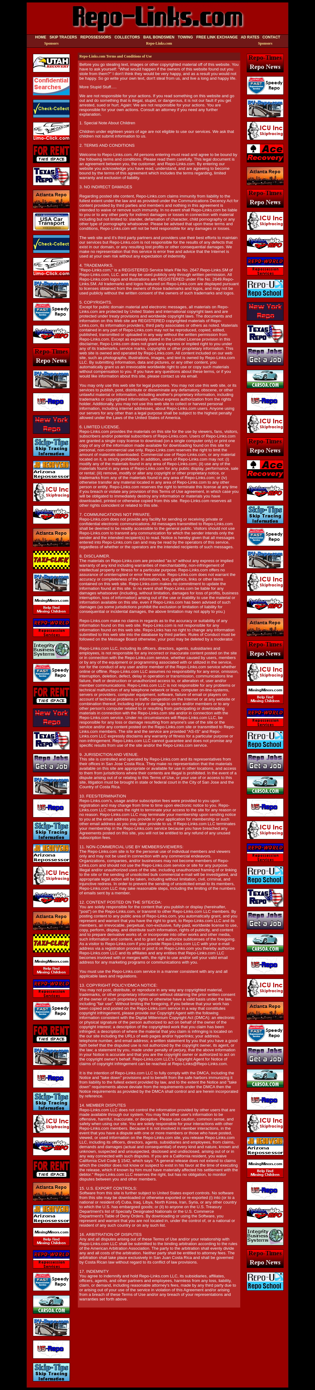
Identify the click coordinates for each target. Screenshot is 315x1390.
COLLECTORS (127, 37)
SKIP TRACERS (63, 37)
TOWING (185, 37)
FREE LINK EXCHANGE (217, 37)
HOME (40, 37)
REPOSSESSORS (95, 37)
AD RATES (250, 37)
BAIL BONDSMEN (158, 37)
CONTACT (271, 37)
